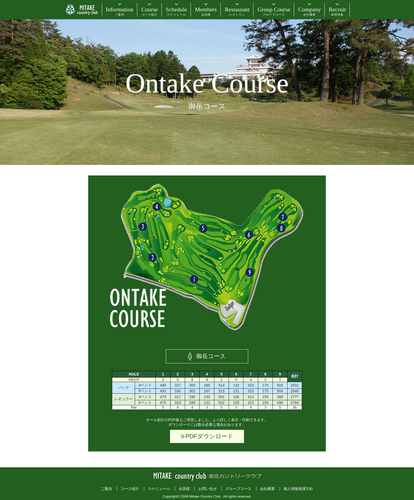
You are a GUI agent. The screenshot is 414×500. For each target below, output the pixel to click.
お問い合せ (207, 489)
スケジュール (159, 489)
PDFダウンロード (209, 436)
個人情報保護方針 (298, 489)
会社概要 (267, 489)
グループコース (238, 489)
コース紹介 (130, 489)
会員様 (184, 489)
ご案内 (106, 489)
